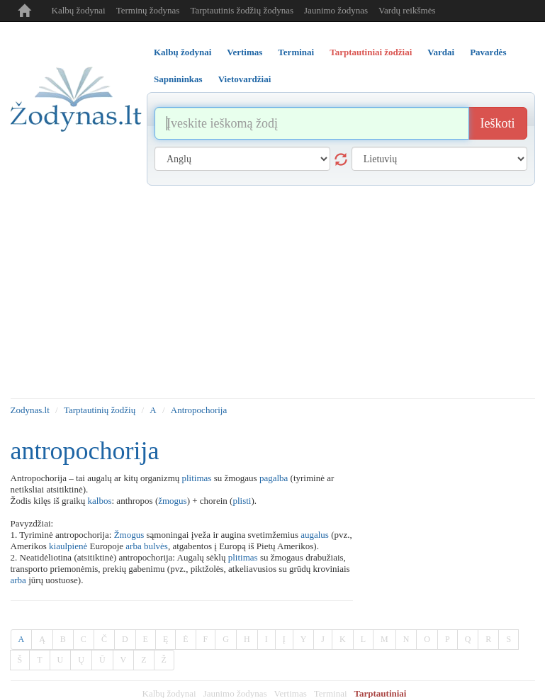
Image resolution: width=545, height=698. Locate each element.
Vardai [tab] (440, 52)
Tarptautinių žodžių (99, 410)
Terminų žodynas (148, 10)
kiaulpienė (68, 546)
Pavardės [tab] (488, 52)
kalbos (100, 500)
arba (133, 546)
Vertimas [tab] (244, 52)
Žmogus (129, 534)
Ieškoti (498, 123)
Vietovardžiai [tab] (244, 79)
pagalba (273, 478)
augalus (314, 534)
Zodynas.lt (30, 410)
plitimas (197, 478)
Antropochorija (199, 410)
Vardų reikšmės (407, 10)
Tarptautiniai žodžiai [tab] (371, 52)
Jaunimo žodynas (336, 10)
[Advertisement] (273, 292)
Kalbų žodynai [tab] (182, 52)
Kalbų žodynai (79, 10)
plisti (241, 500)
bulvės (156, 546)
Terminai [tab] (296, 52)
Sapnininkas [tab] (178, 79)
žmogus (172, 500)
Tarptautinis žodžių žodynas (241, 10)
